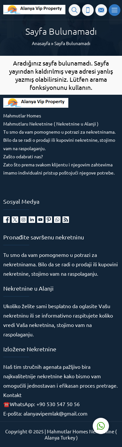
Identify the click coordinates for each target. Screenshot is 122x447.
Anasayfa (41, 43)
